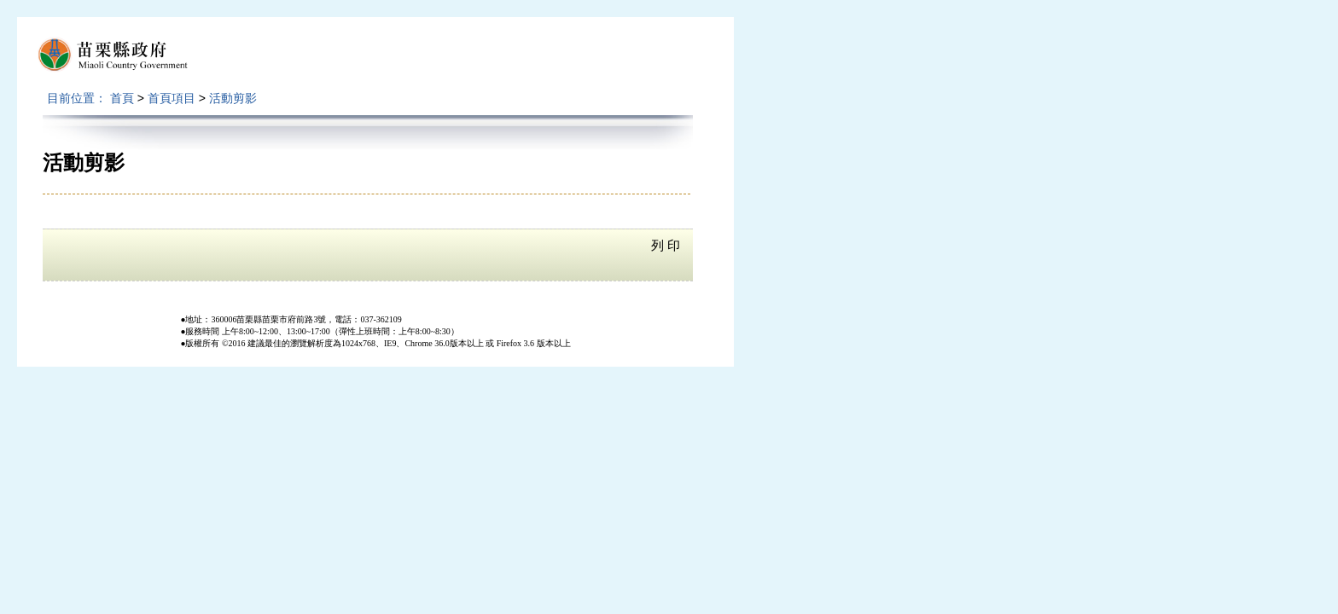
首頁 (122, 98)
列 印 (665, 245)
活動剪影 (233, 98)
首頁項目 (171, 98)
